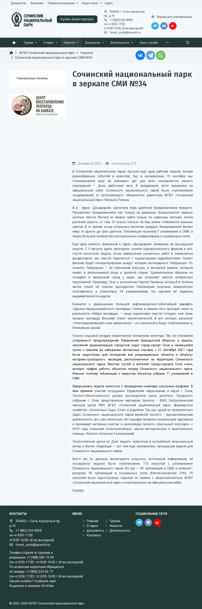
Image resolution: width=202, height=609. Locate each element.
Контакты (94, 535)
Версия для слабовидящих (174, 16)
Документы (95, 530)
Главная (92, 521)
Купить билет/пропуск (77, 19)
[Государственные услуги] (37, 105)
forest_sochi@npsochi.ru (125, 32)
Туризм (114, 521)
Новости (115, 526)
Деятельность (119, 530)
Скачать (78, 490)
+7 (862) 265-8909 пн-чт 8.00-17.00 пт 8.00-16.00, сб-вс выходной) (123, 24)
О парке (92, 526)
